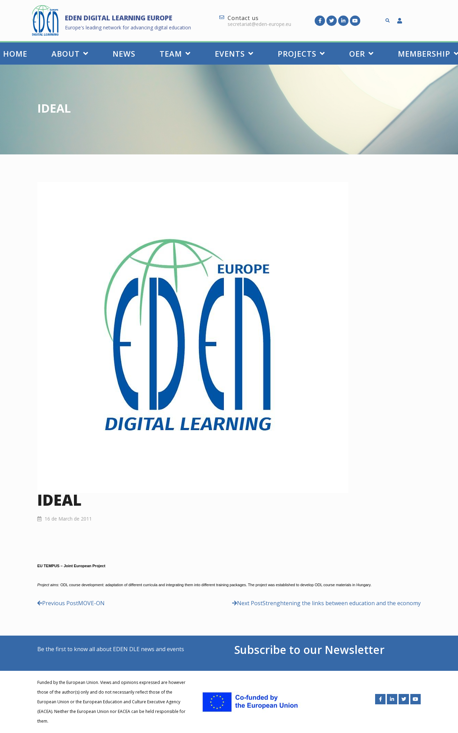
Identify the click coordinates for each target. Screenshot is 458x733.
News (124, 53)
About (69, 53)
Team (175, 53)
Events (234, 53)
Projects (301, 53)
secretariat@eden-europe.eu (259, 24)
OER (361, 53)
